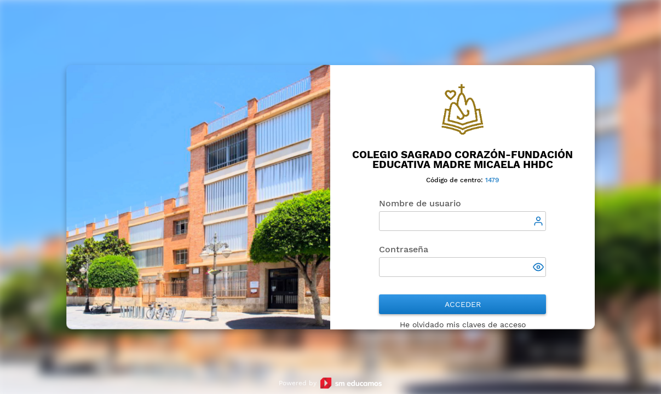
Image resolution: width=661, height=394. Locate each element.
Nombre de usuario (420, 203)
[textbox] (462, 221)
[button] (539, 268)
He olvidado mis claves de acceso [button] (463, 324)
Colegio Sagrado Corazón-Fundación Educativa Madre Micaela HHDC (462, 159)
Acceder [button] (463, 304)
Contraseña (403, 249)
